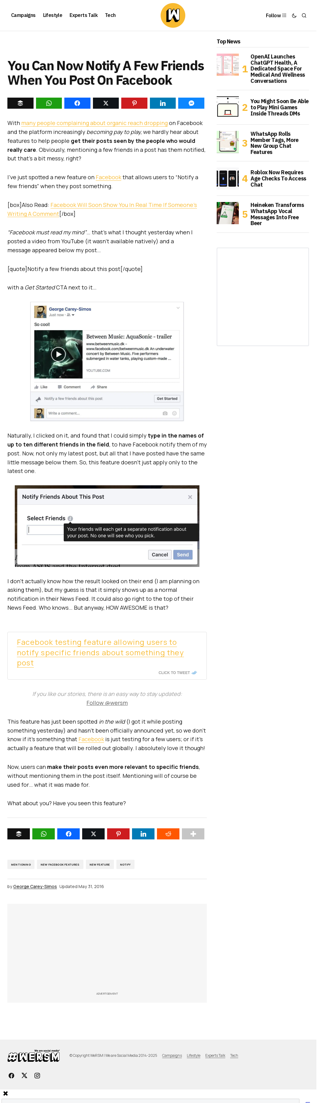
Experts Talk (215, 1055)
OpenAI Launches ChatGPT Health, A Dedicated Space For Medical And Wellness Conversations (278, 69)
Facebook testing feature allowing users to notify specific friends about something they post (100, 652)
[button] (294, 15)
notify (125, 865)
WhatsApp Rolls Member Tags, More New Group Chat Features (275, 143)
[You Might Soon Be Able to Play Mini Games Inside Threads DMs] (228, 107)
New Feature (100, 865)
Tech (234, 1055)
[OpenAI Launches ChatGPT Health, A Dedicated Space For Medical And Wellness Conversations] (228, 65)
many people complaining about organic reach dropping (94, 123)
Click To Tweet (174, 673)
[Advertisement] (164, 949)
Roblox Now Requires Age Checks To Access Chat (278, 178)
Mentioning (21, 865)
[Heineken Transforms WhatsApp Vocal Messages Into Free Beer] (228, 213)
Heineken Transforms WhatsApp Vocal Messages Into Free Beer (277, 214)
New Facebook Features (60, 865)
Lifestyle (193, 1055)
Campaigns (172, 1055)
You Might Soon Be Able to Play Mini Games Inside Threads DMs (280, 107)
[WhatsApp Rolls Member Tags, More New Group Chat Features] (228, 142)
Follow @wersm (107, 702)
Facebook (108, 177)
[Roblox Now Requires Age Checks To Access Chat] (228, 179)
